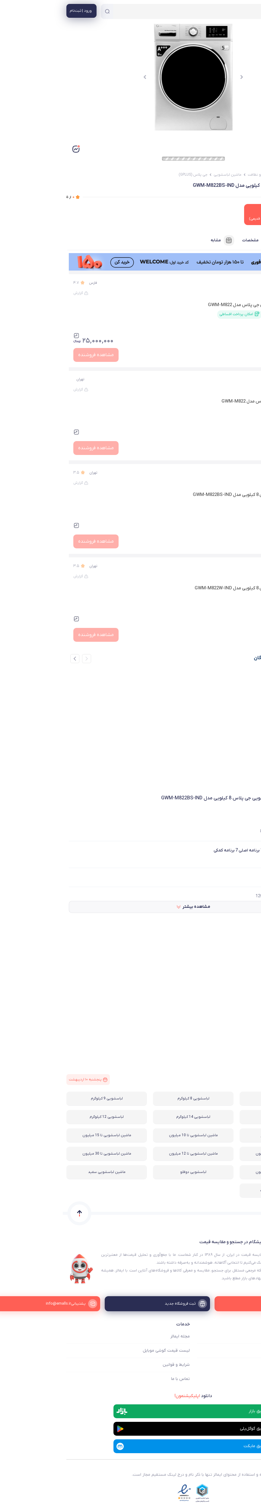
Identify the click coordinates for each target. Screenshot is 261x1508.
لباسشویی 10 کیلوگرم (217, 1117)
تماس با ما (117, 1379)
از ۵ (8, 197)
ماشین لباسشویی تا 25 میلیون (217, 1172)
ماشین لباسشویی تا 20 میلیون (217, 1153)
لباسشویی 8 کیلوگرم (131, 1098)
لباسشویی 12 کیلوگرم (44, 1117)
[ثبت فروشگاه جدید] (130, 1303)
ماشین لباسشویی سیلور (217, 1135)
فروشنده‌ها (236, 240)
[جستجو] (44, 11)
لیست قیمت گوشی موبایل (103, 1350)
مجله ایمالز (117, 1336)
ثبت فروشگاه (245, 1365)
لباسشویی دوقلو (130, 1172)
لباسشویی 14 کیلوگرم (130, 1117)
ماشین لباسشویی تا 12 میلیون (130, 1153)
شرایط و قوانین (113, 1365)
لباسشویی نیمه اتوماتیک (217, 1190)
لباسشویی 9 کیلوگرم (44, 1098)
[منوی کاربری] (19, 11)
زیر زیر (245, 379)
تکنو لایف (236, 472)
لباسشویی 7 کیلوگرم (217, 1098)
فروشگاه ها (247, 1350)
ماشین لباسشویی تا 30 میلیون (44, 1153)
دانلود (130, 1396)
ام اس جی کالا (233, 282)
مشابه (160, 240)
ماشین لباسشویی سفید (44, 1172)
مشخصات (195, 240)
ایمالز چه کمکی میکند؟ (237, 1336)
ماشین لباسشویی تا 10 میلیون (130, 1135)
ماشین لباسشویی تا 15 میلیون (44, 1135)
